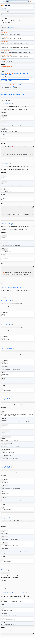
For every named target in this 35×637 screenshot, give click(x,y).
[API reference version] (17, 14)
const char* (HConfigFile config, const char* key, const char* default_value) (17, 85)
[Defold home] (4, 1)
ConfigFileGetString (6, 223)
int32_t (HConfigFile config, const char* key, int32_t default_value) (15, 74)
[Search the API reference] (17, 8)
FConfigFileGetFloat (6, 347)
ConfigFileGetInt (5, 163)
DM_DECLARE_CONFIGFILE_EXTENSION (13, 588)
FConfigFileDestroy (6, 323)
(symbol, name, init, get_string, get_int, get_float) (12, 93)
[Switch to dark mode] (31, 1)
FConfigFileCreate (6, 299)
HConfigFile (4, 566)
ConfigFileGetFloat (6, 103)
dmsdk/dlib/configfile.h (12, 27)
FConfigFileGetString (7, 514)
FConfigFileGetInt (6, 464)
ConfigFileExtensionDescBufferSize (11, 286)
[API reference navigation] (17, 12)
